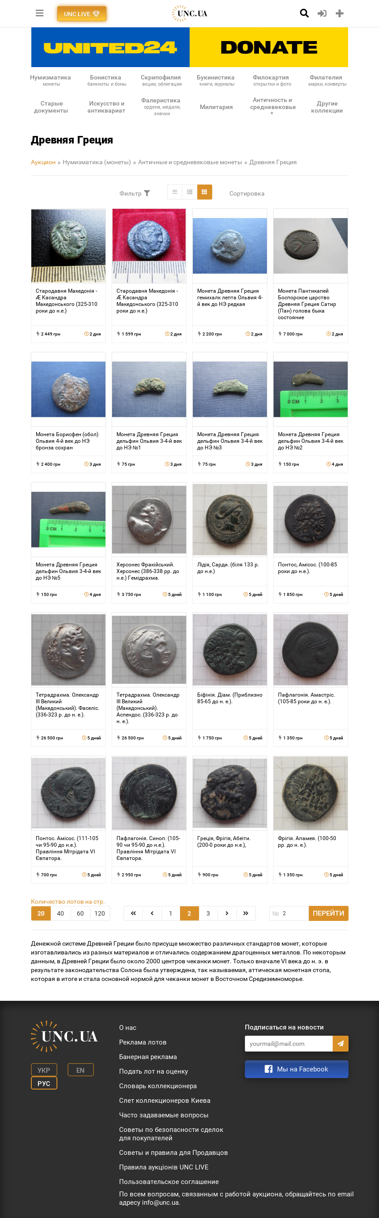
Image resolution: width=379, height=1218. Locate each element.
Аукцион (43, 162)
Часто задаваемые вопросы (164, 1115)
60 (80, 913)
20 (41, 913)
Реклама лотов (143, 1042)
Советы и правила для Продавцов (173, 1153)
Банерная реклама (148, 1057)
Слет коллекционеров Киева (164, 1101)
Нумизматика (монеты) (97, 162)
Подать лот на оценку (153, 1071)
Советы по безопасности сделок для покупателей (171, 1134)
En (80, 1071)
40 (60, 913)
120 (99, 913)
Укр (44, 1071)
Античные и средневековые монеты (190, 162)
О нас (127, 1028)
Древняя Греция (273, 162)
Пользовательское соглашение (169, 1182)
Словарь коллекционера (158, 1086)
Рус (44, 1084)
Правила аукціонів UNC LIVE (164, 1167)
